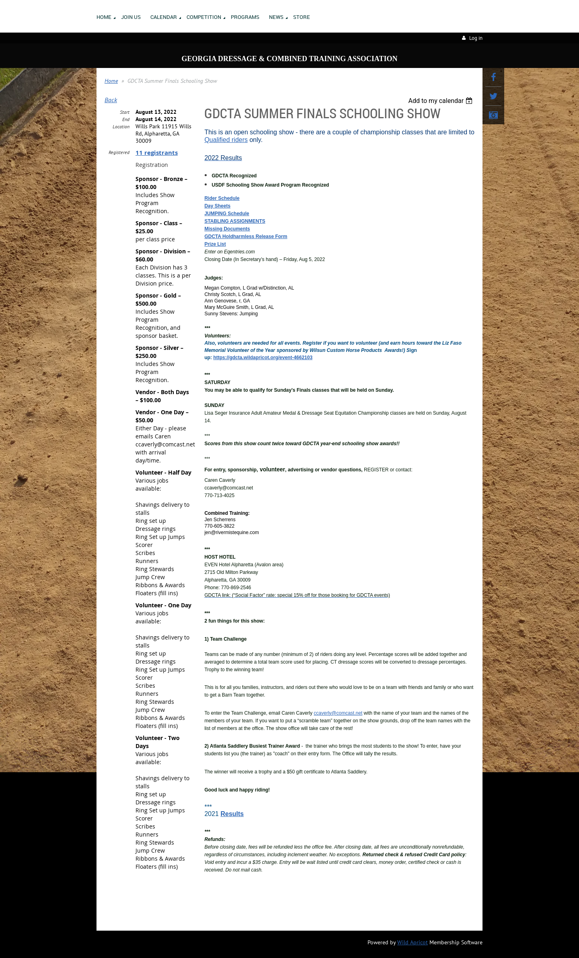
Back (111, 100)
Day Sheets (217, 206)
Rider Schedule (221, 198)
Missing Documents (227, 229)
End (125, 119)
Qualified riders (226, 139)
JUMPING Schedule (226, 213)
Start (124, 112)
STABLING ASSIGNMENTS (234, 221)
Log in (475, 38)
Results (232, 813)
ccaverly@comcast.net (338, 713)
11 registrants (157, 152)
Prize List (215, 244)
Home (111, 80)
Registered (119, 152)
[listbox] (441, 101)
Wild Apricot (412, 942)
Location (121, 126)
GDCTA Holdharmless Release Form (245, 236)
